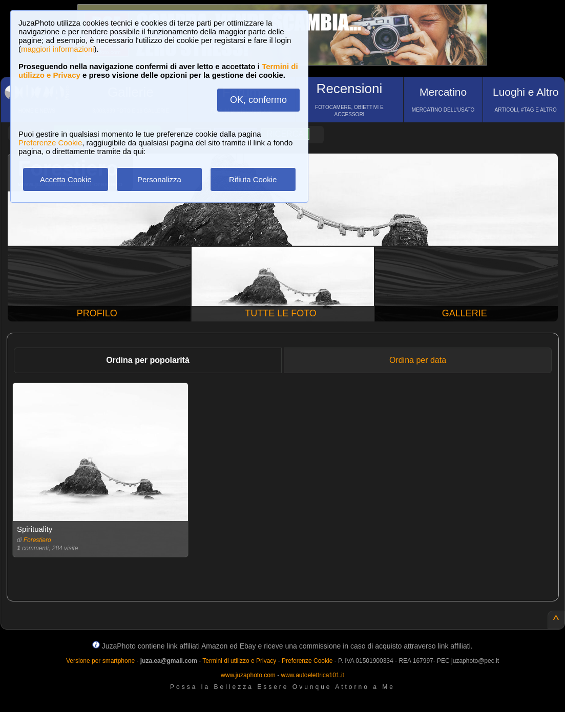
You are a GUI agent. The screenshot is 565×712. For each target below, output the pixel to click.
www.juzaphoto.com (248, 675)
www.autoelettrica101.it (312, 675)
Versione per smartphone (100, 660)
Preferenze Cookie (50, 142)
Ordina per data (417, 360)
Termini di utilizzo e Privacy (239, 660)
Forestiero (37, 540)
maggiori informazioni (57, 49)
